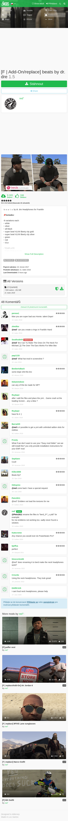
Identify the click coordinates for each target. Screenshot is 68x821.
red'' (21, 98)
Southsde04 (17, 340)
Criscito (15, 575)
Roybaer (16, 395)
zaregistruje (48, 602)
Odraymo (16, 485)
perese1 (15, 313)
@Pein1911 (17, 514)
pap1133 (16, 355)
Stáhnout (34, 84)
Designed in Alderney (10, 814)
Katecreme (17, 533)
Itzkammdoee (18, 382)
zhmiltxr (15, 326)
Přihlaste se (32, 602)
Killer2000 (16, 472)
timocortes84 (18, 559)
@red (14, 330)
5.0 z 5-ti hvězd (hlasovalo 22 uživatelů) (15, 203)
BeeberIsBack (18, 369)
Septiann (16, 459)
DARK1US (16, 588)
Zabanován (28, 340)
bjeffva (15, 546)
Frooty (15, 440)
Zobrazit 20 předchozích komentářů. (34, 307)
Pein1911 (16, 498)
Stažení (9, 197)
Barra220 (16, 424)
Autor (19, 511)
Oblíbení (23, 197)
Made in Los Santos (9, 817)
